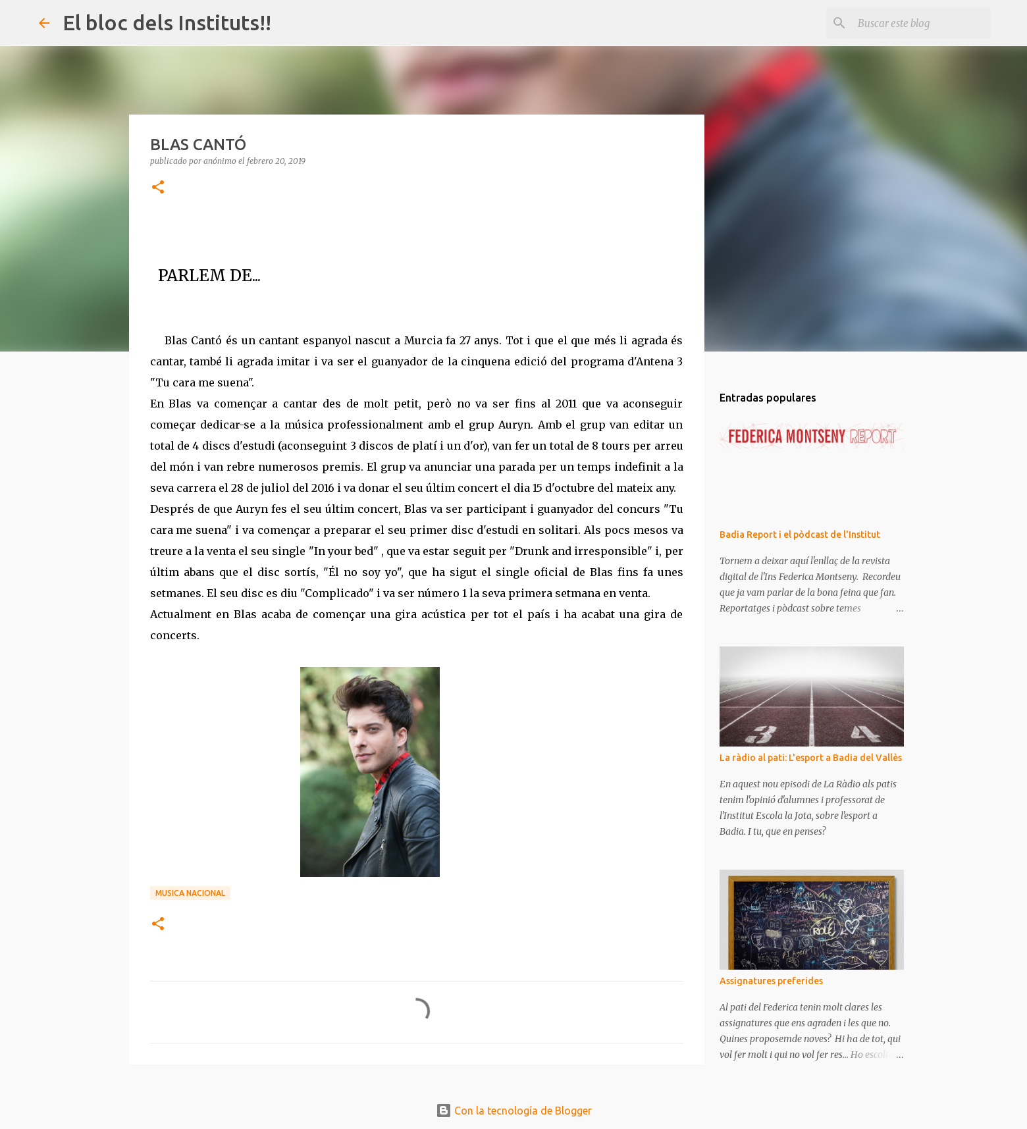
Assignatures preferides (771, 981)
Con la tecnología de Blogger (514, 1110)
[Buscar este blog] (922, 23)
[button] (158, 188)
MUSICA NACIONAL (190, 893)
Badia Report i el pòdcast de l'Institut (800, 534)
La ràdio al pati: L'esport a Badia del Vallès (811, 757)
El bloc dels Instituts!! (167, 22)
